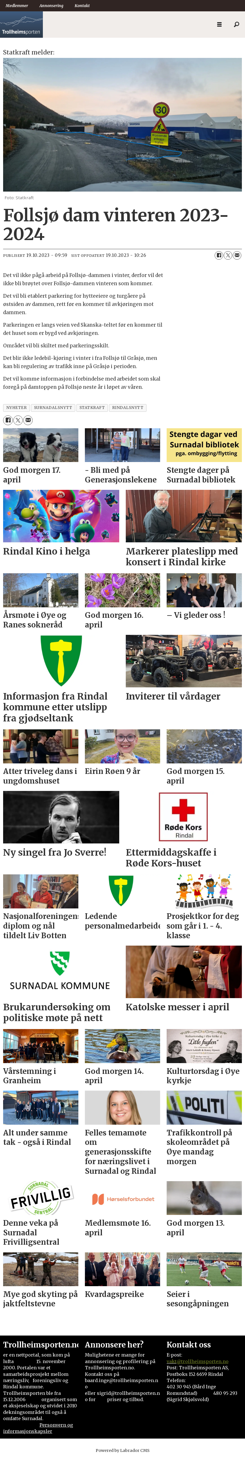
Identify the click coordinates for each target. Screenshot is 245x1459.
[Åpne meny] (219, 24)
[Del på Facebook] (219, 255)
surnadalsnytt (53, 407)
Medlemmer (17, 5)
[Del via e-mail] (237, 255)
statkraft (92, 407)
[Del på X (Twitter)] (228, 255)
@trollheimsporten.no (203, 1361)
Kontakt (82, 5)
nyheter (16, 407)
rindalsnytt (128, 407)
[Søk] (236, 24)
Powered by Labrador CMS (123, 1450)
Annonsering (51, 5)
